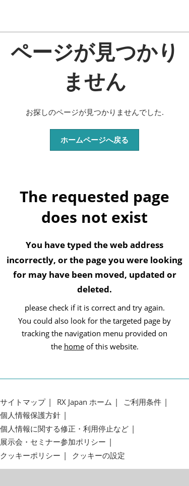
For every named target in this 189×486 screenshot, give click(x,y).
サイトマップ (22, 402)
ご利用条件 (142, 402)
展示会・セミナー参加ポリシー (53, 442)
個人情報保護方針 (30, 415)
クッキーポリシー (30, 455)
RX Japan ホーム (84, 402)
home (74, 346)
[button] (94, 140)
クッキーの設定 (98, 455)
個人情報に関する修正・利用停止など (64, 429)
